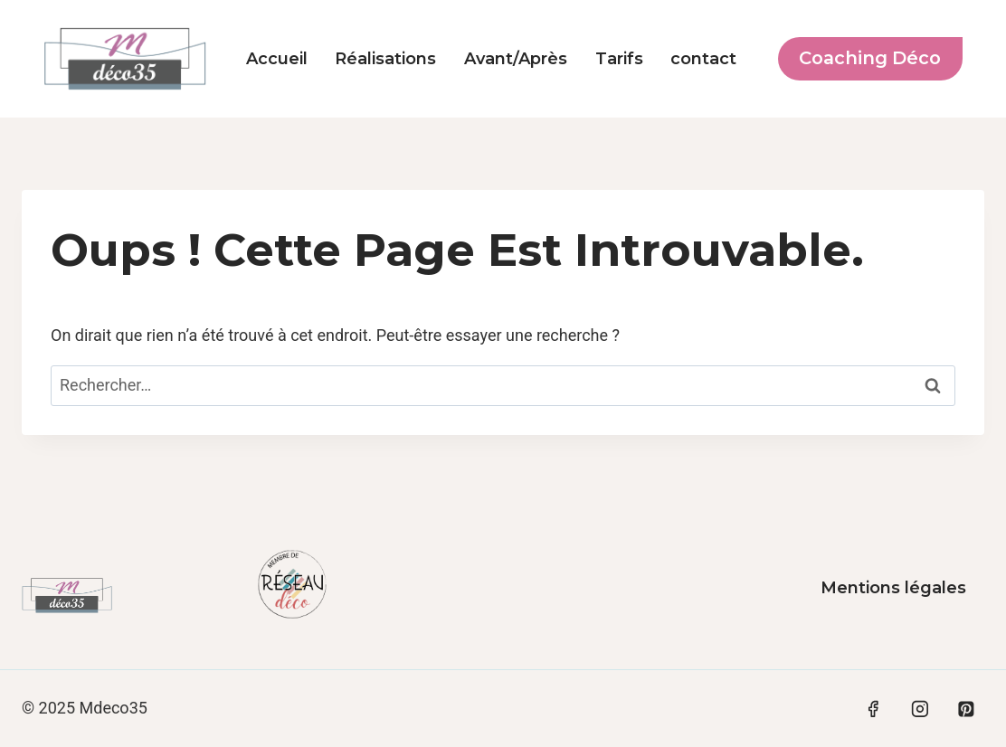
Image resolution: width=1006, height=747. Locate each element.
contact (703, 59)
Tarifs (619, 59)
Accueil (277, 59)
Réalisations (385, 59)
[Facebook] (873, 709)
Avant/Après (515, 59)
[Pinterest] (966, 709)
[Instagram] (920, 709)
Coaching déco (870, 58)
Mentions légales (893, 588)
